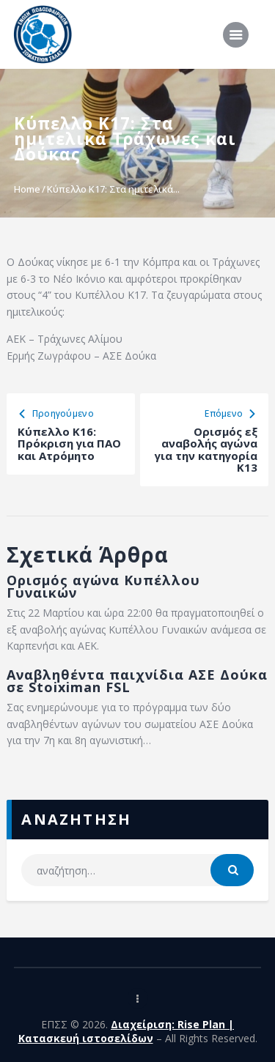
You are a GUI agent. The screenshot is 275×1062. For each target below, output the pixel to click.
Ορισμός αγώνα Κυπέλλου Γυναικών (103, 586)
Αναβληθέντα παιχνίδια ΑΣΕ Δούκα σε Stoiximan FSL (137, 681)
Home (27, 189)
